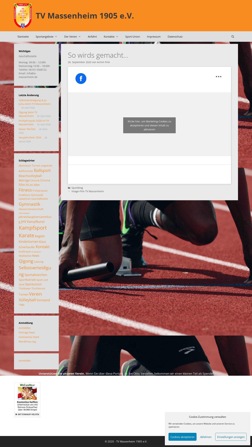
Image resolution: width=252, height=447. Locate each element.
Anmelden (25, 328)
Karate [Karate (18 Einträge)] (26, 235)
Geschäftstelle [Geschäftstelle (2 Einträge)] (39, 198)
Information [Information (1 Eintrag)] (24, 213)
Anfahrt (92, 36)
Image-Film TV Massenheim (88, 191)
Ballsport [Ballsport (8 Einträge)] (42, 170)
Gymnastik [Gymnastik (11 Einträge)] (29, 204)
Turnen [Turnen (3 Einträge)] (23, 294)
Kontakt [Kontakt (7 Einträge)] (43, 246)
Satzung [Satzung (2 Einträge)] (38, 261)
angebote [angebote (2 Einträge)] (46, 165)
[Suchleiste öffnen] (233, 36)
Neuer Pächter (27, 129)
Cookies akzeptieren (182, 437)
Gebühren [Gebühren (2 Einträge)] (25, 198)
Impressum (154, 36)
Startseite (23, 36)
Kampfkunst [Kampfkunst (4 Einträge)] (36, 221)
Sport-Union (132, 36)
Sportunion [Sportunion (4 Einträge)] (33, 284)
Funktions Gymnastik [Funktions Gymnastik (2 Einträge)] (31, 195)
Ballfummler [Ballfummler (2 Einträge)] (26, 171)
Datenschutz (175, 36)
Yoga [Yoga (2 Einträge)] (21, 304)
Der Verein (74, 36)
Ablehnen (206, 437)
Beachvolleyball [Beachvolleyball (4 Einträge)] (30, 176)
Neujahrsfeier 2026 (30, 137)
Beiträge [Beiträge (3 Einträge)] (24, 180)
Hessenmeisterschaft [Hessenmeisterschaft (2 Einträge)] (31, 209)
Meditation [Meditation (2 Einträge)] (25, 255)
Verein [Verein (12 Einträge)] (35, 294)
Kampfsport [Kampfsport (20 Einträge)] (33, 227)
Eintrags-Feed (27, 332)
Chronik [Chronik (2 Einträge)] (35, 180)
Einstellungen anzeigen (231, 437)
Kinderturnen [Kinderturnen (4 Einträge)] (28, 241)
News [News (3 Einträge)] (35, 256)
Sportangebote (48, 36)
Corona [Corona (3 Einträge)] (45, 180)
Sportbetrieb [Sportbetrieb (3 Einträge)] (27, 280)
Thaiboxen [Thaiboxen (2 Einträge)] (25, 288)
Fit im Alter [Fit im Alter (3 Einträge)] (33, 185)
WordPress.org (27, 341)
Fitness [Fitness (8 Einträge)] (25, 190)
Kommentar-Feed (29, 337)
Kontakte (113, 36)
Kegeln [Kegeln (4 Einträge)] (40, 236)
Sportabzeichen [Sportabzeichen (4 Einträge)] (35, 275)
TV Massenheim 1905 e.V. (85, 15)
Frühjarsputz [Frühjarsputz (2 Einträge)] (40, 190)
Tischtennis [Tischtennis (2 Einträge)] (38, 288)
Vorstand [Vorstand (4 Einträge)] (43, 300)
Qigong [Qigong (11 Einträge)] (26, 261)
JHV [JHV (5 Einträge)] (23, 221)
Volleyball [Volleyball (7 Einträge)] (27, 299)
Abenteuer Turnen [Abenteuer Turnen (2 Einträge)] (29, 165)
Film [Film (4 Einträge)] (22, 185)
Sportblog (77, 187)
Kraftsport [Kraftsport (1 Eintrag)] (36, 252)
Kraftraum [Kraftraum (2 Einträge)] (25, 251)
